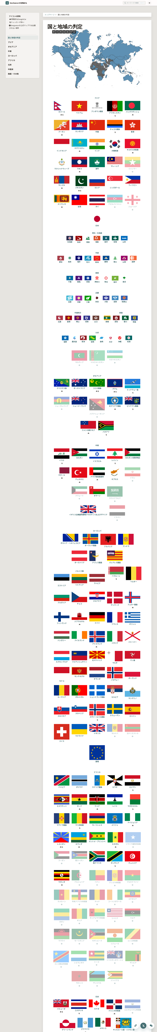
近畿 (97, 292)
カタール (61, 474)
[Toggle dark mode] (149, 3)
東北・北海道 (97, 233)
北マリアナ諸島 (115, 404)
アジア (10, 42)
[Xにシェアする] (143, 1025)
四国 (121, 312)
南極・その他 (13, 73)
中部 (97, 253)
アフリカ (11, 60)
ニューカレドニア (61, 404)
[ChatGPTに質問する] (151, 1025)
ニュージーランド (79, 404)
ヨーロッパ (12, 55)
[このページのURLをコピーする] (135, 1025)
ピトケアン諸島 (132, 404)
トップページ (50, 14)
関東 (97, 273)
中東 (10, 51)
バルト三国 (79, 571)
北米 (10, 64)
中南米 (10, 69)
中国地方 (78, 312)
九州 (97, 332)
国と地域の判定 (14, 37)
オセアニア (12, 46)
